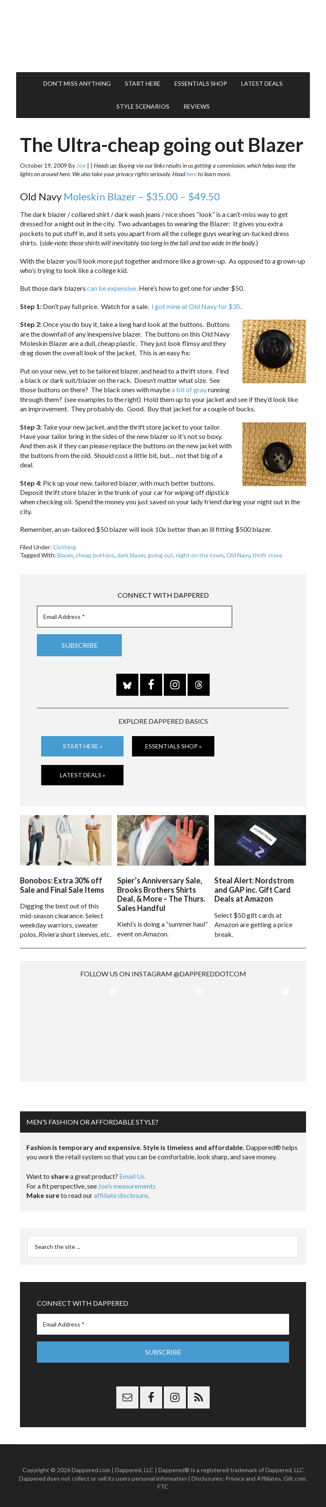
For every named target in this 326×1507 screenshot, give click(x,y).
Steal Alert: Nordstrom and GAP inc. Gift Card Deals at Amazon (254, 885)
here (191, 173)
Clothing (64, 547)
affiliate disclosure (121, 1190)
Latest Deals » (82, 774)
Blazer (65, 555)
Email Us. (132, 1172)
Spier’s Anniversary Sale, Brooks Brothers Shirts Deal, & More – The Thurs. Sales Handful (161, 889)
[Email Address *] (134, 616)
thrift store (267, 555)
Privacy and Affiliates (253, 1473)
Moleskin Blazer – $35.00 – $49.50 (142, 196)
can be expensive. (112, 288)
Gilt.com (295, 1473)
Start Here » (82, 745)
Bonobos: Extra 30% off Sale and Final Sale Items (62, 880)
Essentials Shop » (173, 745)
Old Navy (238, 555)
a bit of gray (189, 389)
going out (160, 555)
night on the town (200, 555)
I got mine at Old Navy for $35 (196, 306)
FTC (163, 1481)
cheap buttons (95, 555)
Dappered (162, 36)
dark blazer (131, 555)
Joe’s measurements (127, 1181)
